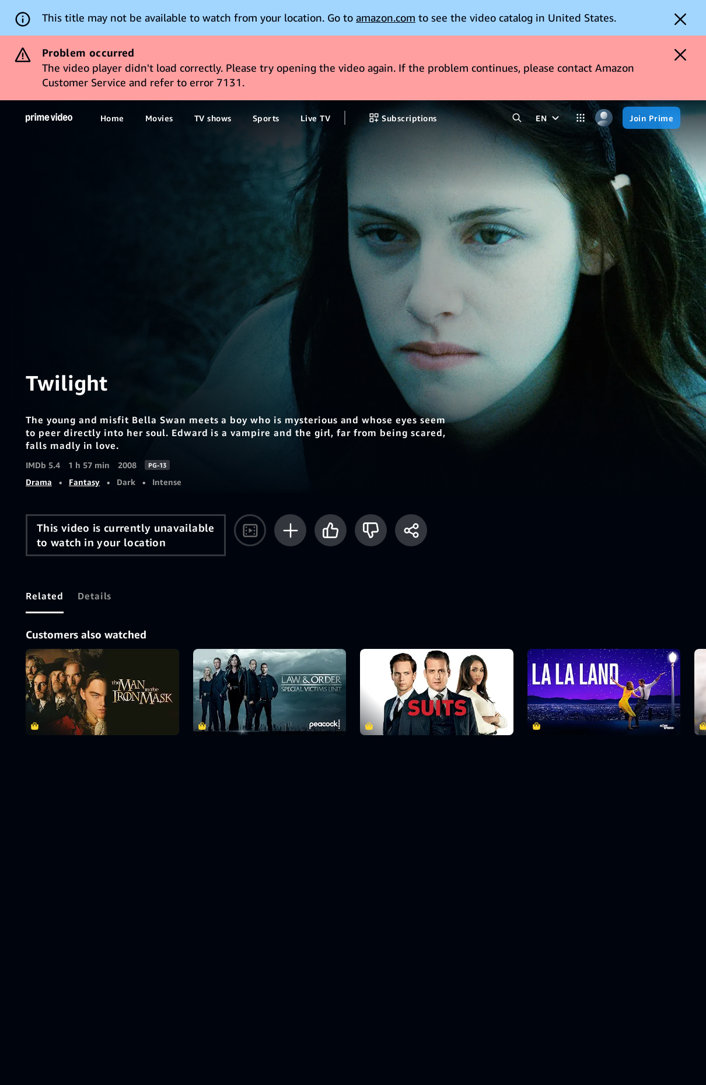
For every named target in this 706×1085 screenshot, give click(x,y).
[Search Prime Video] (517, 118)
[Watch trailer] (250, 530)
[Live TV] (315, 118)
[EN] (549, 118)
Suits (436, 692)
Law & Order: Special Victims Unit (270, 692)
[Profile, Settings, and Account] (604, 118)
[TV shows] (213, 118)
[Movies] (159, 118)
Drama (39, 482)
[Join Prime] (651, 118)
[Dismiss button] (680, 19)
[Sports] (266, 118)
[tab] (45, 595)
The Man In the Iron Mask (102, 692)
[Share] (411, 530)
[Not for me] (371, 530)
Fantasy (84, 482)
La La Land (604, 692)
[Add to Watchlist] (290, 530)
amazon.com (385, 17)
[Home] (49, 117)
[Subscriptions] (402, 118)
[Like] (330, 530)
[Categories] (580, 118)
